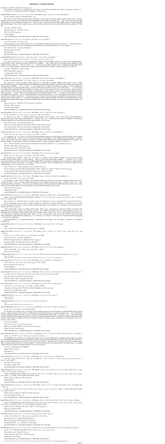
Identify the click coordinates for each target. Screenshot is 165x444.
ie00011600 (25, 146)
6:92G (35, 115)
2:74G (43, 430)
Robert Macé (6, 371)
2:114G (26, 155)
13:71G (21, 309)
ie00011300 (17, 105)
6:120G (24, 262)
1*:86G (21, 235)
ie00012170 (50, 288)
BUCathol (10, 127)
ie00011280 (17, 50)
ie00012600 (28, 378)
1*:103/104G (33, 80)
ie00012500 (16, 349)
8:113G (63, 358)
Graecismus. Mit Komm (31, 254)
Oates (6, 188)
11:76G (34, 336)
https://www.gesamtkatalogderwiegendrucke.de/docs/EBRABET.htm (37, 441)
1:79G (25, 41)
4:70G (26, 235)
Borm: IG (22, 205)
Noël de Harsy (67, 272)
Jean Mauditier (51, 370)
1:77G (23, 178)
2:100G (70, 374)
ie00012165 (17, 251)
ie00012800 (32, 420)
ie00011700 (18, 188)
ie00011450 (18, 32)
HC (5, 169)
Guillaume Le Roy (53, 14)
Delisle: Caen (8, 378)
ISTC (12, 32)
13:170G (51, 389)
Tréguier (35, 39)
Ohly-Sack (71, 205)
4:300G (58, 197)
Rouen (42, 272)
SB (24, 209)
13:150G (68, 197)
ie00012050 (37, 240)
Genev (38, 171)
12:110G (46, 389)
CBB (11, 203)
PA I (9, 256)
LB (74, 210)
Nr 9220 (46, 257)
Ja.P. (40, 39)
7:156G (63, 197)
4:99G (52, 274)
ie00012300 (37, 326)
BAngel (21, 328)
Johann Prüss (52, 195)
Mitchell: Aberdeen (34, 288)
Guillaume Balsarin (51, 176)
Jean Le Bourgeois (53, 385)
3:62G (47, 274)
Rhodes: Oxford (54, 169)
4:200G (31, 115)
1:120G (75, 402)
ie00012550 (17, 362)
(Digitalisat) (24, 48)
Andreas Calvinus (59, 428)
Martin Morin (49, 356)
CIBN (68, 203)
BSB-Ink (60, 203)
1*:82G (21, 155)
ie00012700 (43, 406)
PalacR (11, 423)
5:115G (31, 235)
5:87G (44, 59)
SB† (47, 209)
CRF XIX (19, 420)
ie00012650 (36, 393)
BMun (13, 73)
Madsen (44, 205)
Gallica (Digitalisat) (24, 167)
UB (24, 210)
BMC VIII (20, 125)
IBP (30, 203)
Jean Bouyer (50, 78)
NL (9, 210)
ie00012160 (30, 276)
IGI (5, 240)
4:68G (32, 249)
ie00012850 (31, 434)
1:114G (39, 430)
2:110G (27, 178)
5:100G (29, 336)
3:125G (26, 115)
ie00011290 (20, 71)
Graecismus (30, 14)
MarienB (59, 210)
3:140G (48, 430)
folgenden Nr (30, 304)
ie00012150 (21, 264)
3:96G (27, 249)
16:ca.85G (74, 358)
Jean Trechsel (49, 247)
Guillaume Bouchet (66, 333)
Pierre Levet (48, 153)
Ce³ (18, 203)
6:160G (80, 374)
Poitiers (42, 78)
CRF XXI (7, 71)
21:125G (33, 134)
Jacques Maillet (42, 414)
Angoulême (36, 428)
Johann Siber (43, 57)
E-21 (64, 203)
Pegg (5, 349)
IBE (24, 203)
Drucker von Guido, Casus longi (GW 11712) (63, 231)
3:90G (53, 197)
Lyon (45, 14)
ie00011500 (69, 169)
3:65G (75, 374)
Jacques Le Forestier (52, 272)
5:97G (28, 134)
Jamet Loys (76, 370)
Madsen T (54, 205)
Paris (41, 153)
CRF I (18, 240)
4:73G (24, 134)
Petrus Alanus (45, 428)
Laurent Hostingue (62, 370)
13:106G (32, 416)
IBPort (6, 326)
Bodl (48, 127)
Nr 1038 (52, 257)
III (39, 286)
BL (29, 127)
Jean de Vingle (52, 307)
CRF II (6, 125)
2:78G (40, 80)
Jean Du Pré (49, 132)
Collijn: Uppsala (41, 169)
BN (9, 52)
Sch (23, 242)
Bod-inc (34, 125)
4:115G (35, 389)
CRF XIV (45, 203)
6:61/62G (40, 389)
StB (21, 214)
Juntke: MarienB (34, 205)
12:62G (68, 358)
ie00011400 (48, 125)
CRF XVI (13, 146)
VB (53, 203)
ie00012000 (16, 207)
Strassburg (43, 195)
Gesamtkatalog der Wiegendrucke (12, 441)
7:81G (29, 262)
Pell (5, 50)
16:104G (34, 262)
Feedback (79, 443)
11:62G (28, 416)
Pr (12, 125)
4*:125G (39, 59)
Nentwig (62, 205)
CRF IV (24, 406)
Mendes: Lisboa (22, 326)
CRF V (6, 32)
